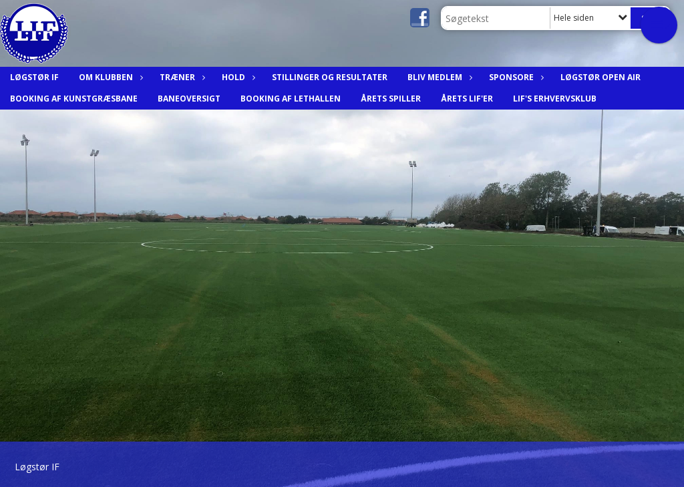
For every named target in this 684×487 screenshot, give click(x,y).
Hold (237, 77)
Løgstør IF (34, 77)
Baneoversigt (189, 98)
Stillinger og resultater (329, 77)
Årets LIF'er (467, 98)
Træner (181, 77)
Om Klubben (109, 77)
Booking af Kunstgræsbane (74, 98)
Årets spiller (391, 98)
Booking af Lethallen (290, 98)
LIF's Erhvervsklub (554, 98)
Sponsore (514, 77)
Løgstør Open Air (600, 77)
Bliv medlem (438, 77)
